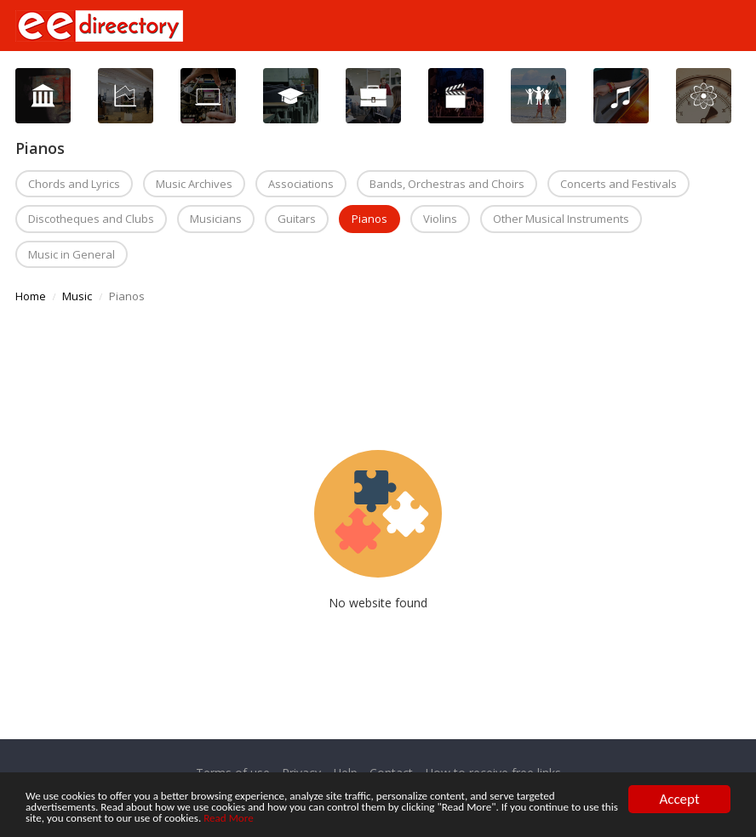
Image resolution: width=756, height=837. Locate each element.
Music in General (71, 254)
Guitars (297, 218)
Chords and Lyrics (74, 183)
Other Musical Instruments (561, 218)
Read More (591, 819)
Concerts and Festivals (618, 183)
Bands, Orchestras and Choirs (446, 183)
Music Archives (194, 183)
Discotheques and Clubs (91, 218)
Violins (440, 218)
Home (30, 296)
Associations (301, 183)
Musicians (216, 218)
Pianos (369, 218)
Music (77, 296)
